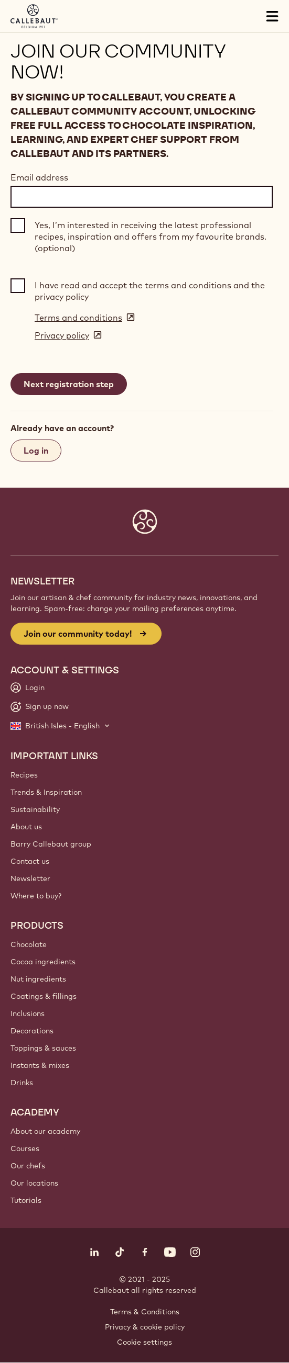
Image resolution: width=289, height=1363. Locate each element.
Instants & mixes (39, 1065)
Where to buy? (35, 895)
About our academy (45, 1131)
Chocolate (28, 944)
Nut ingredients (38, 979)
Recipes (24, 775)
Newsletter (30, 878)
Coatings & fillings (43, 996)
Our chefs (27, 1165)
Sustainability (35, 809)
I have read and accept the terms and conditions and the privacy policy (150, 291)
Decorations (31, 1030)
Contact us (29, 861)
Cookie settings (144, 1342)
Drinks (21, 1082)
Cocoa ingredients (43, 961)
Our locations (34, 1183)
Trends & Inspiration (46, 792)
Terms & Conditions (144, 1311)
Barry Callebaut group (50, 844)
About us (26, 826)
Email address (39, 177)
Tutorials (25, 1200)
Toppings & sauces (43, 1048)
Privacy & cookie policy (145, 1327)
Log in (36, 450)
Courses (24, 1148)
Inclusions (27, 1013)
